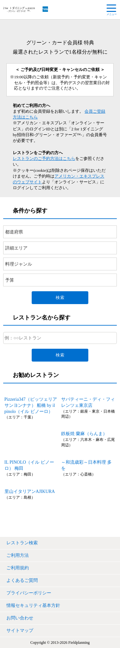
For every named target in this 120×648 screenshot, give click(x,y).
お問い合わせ (19, 618)
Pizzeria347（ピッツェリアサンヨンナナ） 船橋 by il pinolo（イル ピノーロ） (30, 405)
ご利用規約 (17, 567)
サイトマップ (19, 630)
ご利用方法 (17, 555)
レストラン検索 (22, 542)
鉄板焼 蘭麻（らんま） (84, 433)
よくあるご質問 (22, 580)
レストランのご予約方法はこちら (44, 158)
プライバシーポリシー (28, 593)
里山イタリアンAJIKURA (29, 491)
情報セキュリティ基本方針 (33, 605)
